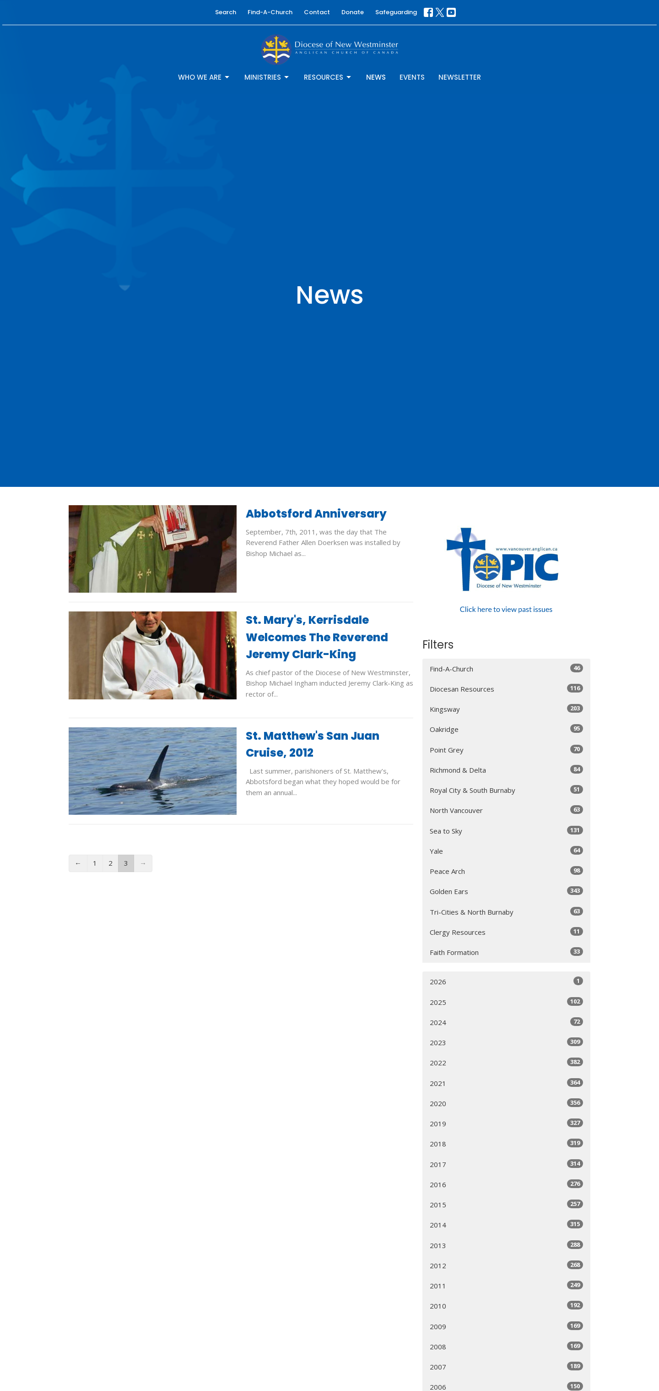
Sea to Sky (506, 830)
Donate (352, 12)
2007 (506, 1366)
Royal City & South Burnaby (506, 790)
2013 (506, 1245)
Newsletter (459, 77)
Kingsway (506, 709)
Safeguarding (396, 12)
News (376, 77)
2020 (506, 1103)
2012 (506, 1265)
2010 (506, 1305)
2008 (506, 1346)
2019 (506, 1123)
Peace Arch (506, 871)
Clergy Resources (506, 932)
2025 (506, 1002)
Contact (317, 12)
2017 (506, 1164)
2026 (506, 981)
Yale (506, 851)
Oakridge (506, 729)
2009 (506, 1326)
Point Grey (506, 749)
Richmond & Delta (506, 770)
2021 (506, 1083)
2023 (506, 1042)
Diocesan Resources (506, 688)
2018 (506, 1143)
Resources (328, 77)
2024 (506, 1022)
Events (412, 77)
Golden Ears (506, 891)
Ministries (267, 77)
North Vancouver (506, 810)
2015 (506, 1204)
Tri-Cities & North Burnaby (506, 911)
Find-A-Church (270, 12)
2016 (506, 1184)
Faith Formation (506, 952)
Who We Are (204, 77)
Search (225, 12)
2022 (506, 1062)
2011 (506, 1285)
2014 (506, 1224)
